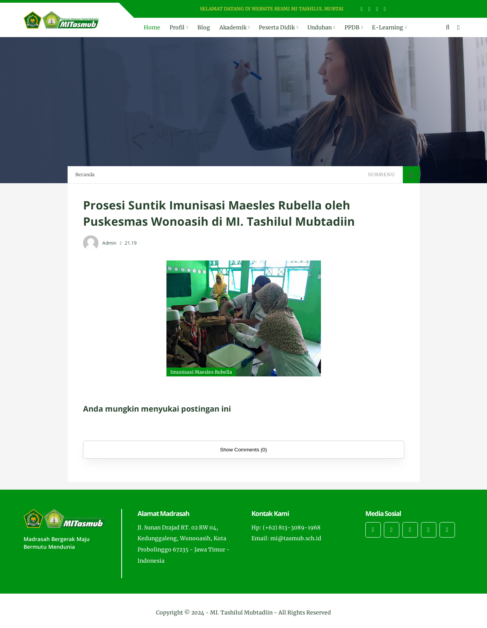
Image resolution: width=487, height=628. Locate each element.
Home (152, 27)
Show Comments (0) (243, 450)
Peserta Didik (277, 27)
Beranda (85, 174)
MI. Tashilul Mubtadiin (241, 612)
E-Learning (387, 27)
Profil (177, 27)
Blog (203, 27)
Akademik (232, 27)
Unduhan (319, 27)
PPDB (352, 27)
